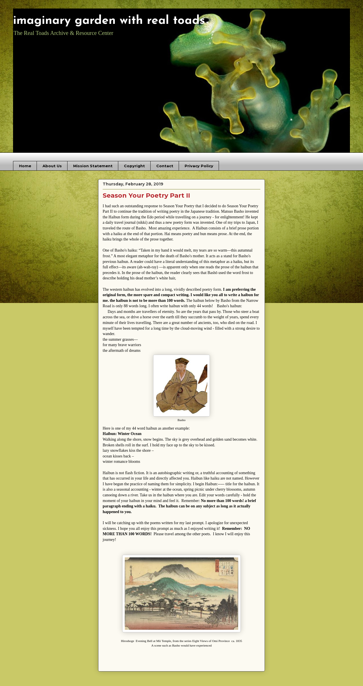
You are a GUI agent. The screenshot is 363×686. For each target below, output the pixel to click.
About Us (52, 166)
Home (25, 166)
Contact (164, 166)
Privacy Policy (199, 166)
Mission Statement (93, 166)
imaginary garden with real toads (109, 21)
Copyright (134, 166)
